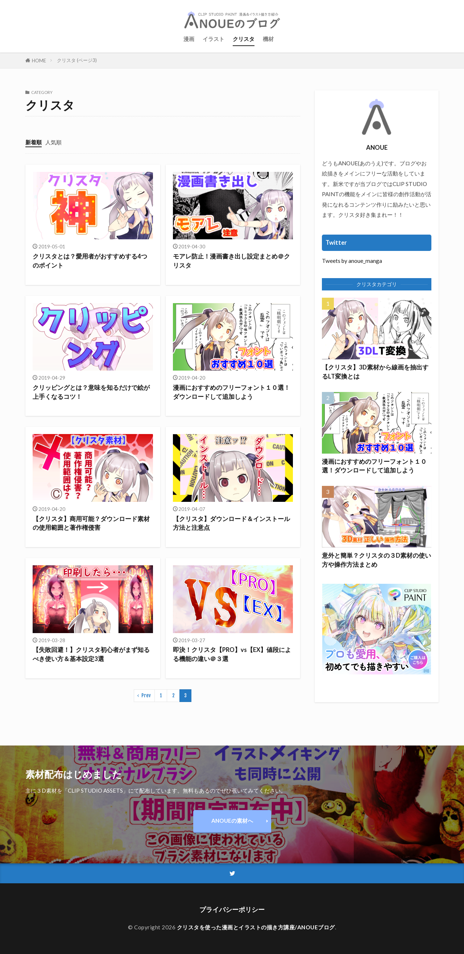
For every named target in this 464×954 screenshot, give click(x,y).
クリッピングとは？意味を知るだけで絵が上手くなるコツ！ (91, 392)
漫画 (188, 39)
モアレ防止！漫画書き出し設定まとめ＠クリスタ (231, 261)
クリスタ (243, 39)
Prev (146, 695)
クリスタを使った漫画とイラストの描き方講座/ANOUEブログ (256, 927)
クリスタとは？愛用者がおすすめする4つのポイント (90, 261)
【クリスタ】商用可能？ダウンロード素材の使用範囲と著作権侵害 (91, 523)
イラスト (213, 39)
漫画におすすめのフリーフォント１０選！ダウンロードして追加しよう (231, 392)
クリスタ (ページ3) (77, 60)
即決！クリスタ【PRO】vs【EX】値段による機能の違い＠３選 (232, 654)
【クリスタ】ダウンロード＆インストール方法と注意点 (231, 523)
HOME (39, 60)
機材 (268, 39)
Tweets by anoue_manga (352, 260)
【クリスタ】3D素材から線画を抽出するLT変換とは (375, 372)
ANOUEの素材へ (232, 820)
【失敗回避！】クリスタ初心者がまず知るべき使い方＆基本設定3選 (91, 654)
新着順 (33, 142)
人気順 (53, 142)
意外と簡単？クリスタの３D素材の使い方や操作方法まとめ (376, 560)
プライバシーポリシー (232, 909)
